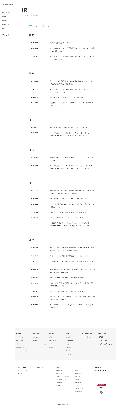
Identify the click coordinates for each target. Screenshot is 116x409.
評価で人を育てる (60, 374)
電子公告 (100, 337)
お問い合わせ (97, 367)
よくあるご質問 (102, 340)
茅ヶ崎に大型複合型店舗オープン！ (60, 43)
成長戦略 (18, 344)
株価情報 (51, 337)
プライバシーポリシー (100, 370)
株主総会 (51, 344)
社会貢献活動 (59, 382)
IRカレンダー (102, 333)
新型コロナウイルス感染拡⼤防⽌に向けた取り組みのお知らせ (69, 277)
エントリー (58, 385)
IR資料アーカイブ (79, 388)
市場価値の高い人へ (61, 371)
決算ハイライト (36, 337)
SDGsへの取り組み (86, 337)
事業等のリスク (20, 347)
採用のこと (5, 20)
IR (3, 28)
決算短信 (68, 337)
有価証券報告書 (69, 340)
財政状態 (35, 340)
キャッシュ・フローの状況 (39, 344)
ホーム (24, 15)
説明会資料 (68, 347)
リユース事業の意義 (61, 379)
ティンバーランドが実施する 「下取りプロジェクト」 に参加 (68, 256)
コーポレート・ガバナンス (22, 351)
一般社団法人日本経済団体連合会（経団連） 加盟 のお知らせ (68, 212)
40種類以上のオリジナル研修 (63, 376)
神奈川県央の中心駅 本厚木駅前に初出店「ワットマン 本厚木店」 (70, 127)
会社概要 (20, 374)
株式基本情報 (52, 340)
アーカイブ (68, 354)
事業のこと (5, 16)
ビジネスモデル (20, 340)
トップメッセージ (20, 337)
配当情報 (51, 347)
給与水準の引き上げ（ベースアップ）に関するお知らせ (67, 97)
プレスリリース (69, 351)
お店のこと (5, 24)
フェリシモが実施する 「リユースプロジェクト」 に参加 (67, 217)
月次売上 (68, 344)
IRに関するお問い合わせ (105, 344)
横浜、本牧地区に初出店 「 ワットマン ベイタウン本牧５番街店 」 (70, 199)
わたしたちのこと (7, 12)
